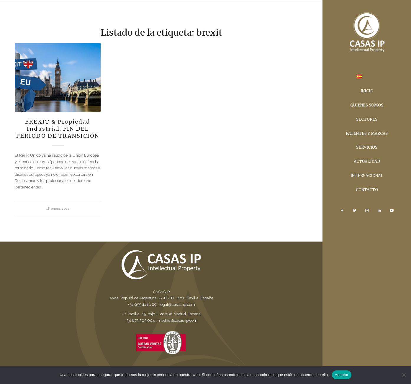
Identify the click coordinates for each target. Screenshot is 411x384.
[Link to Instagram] (367, 210)
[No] (404, 375)
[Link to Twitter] (354, 210)
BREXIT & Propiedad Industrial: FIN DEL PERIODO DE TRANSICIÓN (57, 128)
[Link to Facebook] (342, 210)
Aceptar (342, 374)
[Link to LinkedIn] (379, 210)
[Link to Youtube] (391, 210)
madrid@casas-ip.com (177, 320)
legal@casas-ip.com (177, 304)
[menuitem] (359, 77)
